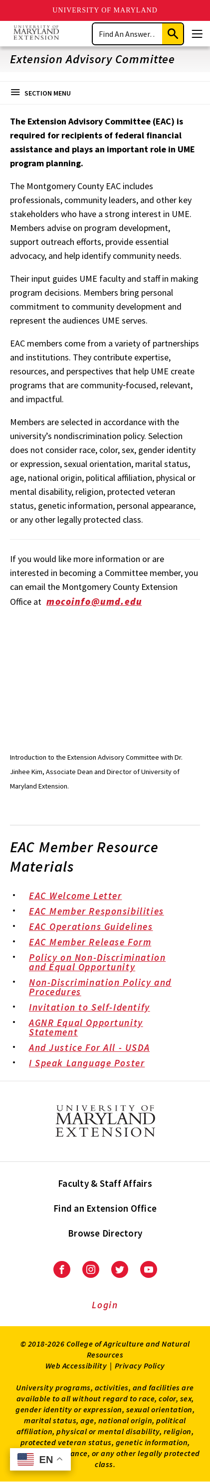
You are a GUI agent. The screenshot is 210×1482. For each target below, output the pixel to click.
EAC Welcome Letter (82, 897)
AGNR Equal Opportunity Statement (109, 1028)
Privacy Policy (140, 1365)
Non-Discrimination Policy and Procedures (109, 988)
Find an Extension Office (105, 1208)
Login (105, 1305)
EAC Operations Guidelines (98, 927)
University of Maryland (105, 10)
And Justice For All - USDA (96, 1048)
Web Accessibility (76, 1365)
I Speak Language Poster (94, 1064)
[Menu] (197, 34)
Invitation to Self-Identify (96, 1008)
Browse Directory (105, 1233)
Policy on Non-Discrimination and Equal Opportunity (109, 963)
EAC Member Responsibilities (103, 912)
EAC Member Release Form (97, 943)
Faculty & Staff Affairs (105, 1183)
